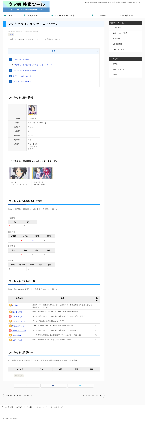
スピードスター (18, 340)
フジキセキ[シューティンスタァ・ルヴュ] (19, 184)
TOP (13, 407)
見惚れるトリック (19, 331)
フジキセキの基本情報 (21, 59)
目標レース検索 (118, 49)
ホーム (8, 16)
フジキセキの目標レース (22, 82)
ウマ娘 (11, 34)
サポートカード (118, 69)
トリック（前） (18, 317)
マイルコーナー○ (18, 321)
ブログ (115, 75)
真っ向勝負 (16, 335)
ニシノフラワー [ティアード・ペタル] (89, 395)
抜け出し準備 (17, 312)
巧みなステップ (18, 326)
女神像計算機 (126, 16)
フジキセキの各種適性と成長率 (25, 70)
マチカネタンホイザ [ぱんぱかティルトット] (19, 395)
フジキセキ (19, 376)
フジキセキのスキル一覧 (22, 76)
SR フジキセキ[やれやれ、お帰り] (39, 183)
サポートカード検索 (63, 16)
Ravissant (16, 305)
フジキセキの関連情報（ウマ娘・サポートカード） (34, 65)
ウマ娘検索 (31, 16)
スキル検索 (99, 16)
